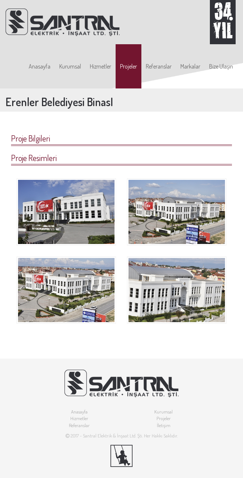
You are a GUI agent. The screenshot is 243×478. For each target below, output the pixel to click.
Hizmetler (100, 66)
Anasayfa (39, 66)
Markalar (190, 66)
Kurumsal (70, 66)
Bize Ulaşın (221, 66)
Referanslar (159, 66)
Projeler (128, 66)
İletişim (163, 425)
